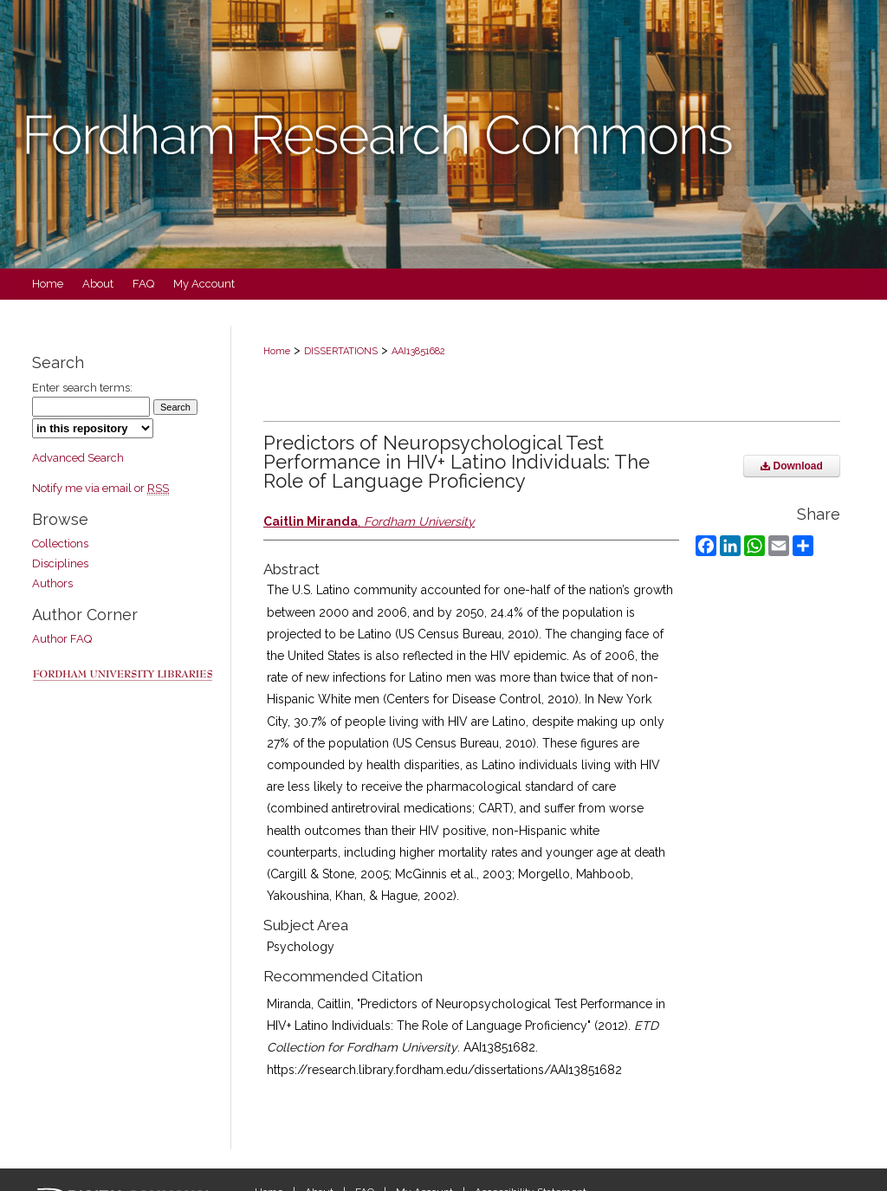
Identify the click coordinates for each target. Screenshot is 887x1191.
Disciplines (60, 563)
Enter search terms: (82, 387)
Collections (60, 543)
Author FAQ (62, 638)
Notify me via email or (100, 488)
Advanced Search (78, 457)
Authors (52, 583)
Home (276, 351)
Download (792, 466)
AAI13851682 (418, 351)
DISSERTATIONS (341, 351)
